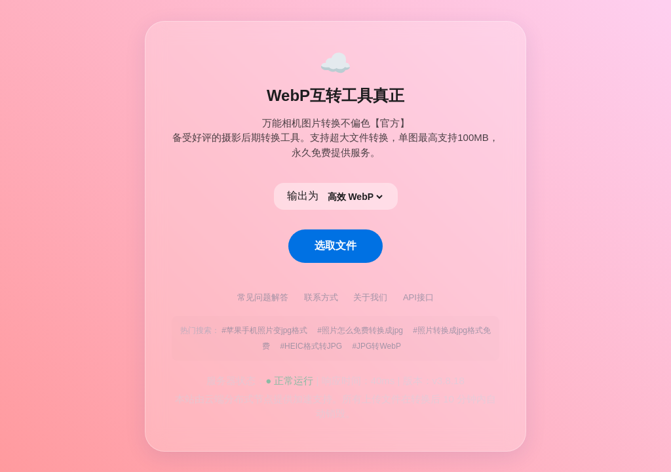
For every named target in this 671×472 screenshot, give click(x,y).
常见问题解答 (264, 297)
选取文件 (335, 245)
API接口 (418, 297)
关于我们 (371, 297)
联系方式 (322, 297)
